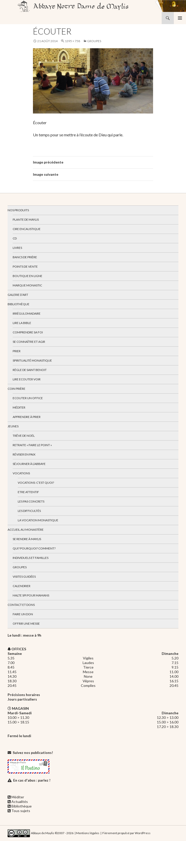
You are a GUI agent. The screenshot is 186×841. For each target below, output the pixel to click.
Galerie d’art (18, 295)
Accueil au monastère (26, 529)
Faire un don (23, 614)
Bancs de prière (25, 257)
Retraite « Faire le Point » (32, 445)
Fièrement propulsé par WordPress (126, 833)
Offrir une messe (26, 623)
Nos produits (18, 210)
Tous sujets (20, 810)
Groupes (94, 41)
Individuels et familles (30, 558)
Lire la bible (22, 323)
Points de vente (25, 266)
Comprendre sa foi (28, 332)
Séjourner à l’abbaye (29, 464)
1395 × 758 (72, 41)
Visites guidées (24, 576)
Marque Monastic (27, 285)
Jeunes (13, 426)
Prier (17, 351)
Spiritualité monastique (32, 360)
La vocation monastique (38, 520)
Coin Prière (16, 389)
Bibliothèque (18, 304)
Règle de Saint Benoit (30, 370)
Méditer (19, 407)
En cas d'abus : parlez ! (31, 780)
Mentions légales (87, 833)
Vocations (21, 473)
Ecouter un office (28, 398)
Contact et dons (21, 605)
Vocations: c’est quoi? (36, 482)
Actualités (19, 801)
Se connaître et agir (29, 342)
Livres (17, 248)
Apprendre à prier (27, 417)
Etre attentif (28, 492)
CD (15, 238)
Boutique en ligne (27, 276)
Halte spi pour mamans (31, 595)
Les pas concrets (31, 501)
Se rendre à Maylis (27, 539)
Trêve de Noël (24, 436)
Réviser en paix (24, 454)
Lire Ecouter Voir (27, 379)
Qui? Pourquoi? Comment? (34, 548)
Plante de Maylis (26, 219)
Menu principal (180, 18)
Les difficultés (29, 511)
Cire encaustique (27, 229)
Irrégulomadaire (27, 313)
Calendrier (21, 586)
